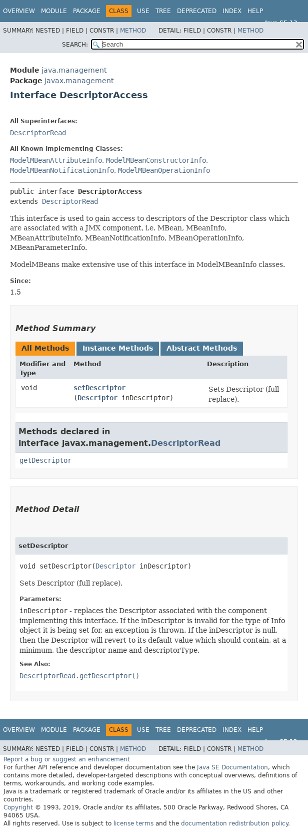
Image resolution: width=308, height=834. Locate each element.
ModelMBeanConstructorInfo (156, 160)
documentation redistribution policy (234, 823)
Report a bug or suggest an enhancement (67, 759)
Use (143, 11)
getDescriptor (46, 460)
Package (86, 11)
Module (54, 11)
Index (232, 11)
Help (255, 11)
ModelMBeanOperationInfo (164, 170)
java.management (74, 70)
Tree (163, 11)
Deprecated (196, 11)
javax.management (79, 81)
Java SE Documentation (232, 767)
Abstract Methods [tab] (201, 348)
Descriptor (98, 398)
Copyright (18, 807)
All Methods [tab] (45, 348)
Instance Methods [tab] (117, 348)
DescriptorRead (38, 133)
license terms (134, 823)
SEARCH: (75, 44)
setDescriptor (100, 388)
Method (133, 30)
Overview (19, 11)
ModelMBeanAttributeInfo (56, 160)
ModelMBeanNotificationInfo (62, 170)
